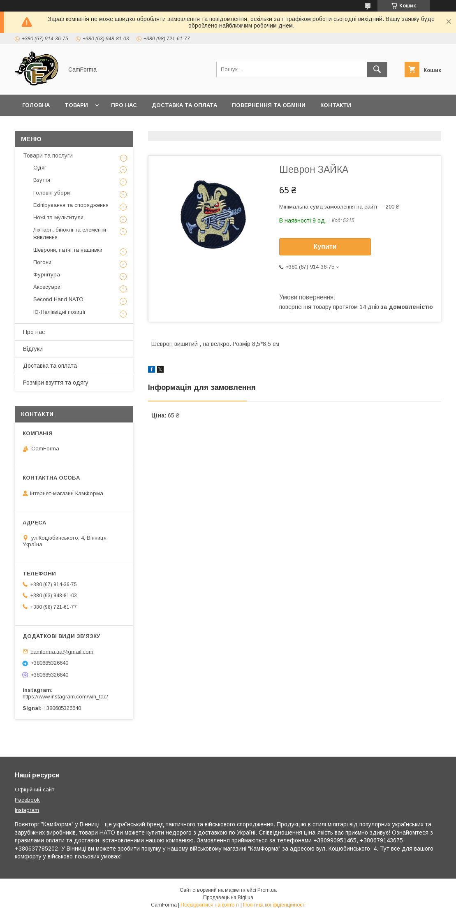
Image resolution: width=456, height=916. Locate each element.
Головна (36, 105)
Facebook (27, 800)
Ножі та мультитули (58, 217)
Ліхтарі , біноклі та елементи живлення (69, 233)
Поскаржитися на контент (210, 905)
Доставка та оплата (184, 105)
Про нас (124, 105)
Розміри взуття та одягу (55, 382)
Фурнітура (46, 274)
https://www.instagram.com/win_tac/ (65, 696)
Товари (76, 105)
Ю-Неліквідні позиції (59, 312)
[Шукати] (377, 69)
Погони (42, 262)
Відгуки (33, 349)
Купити (325, 246)
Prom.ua (267, 890)
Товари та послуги (48, 155)
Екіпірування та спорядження (71, 205)
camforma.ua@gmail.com (61, 651)
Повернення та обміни (269, 105)
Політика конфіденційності (274, 905)
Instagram (27, 810)
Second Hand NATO (58, 299)
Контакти (335, 105)
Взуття (41, 180)
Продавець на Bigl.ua (228, 897)
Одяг (39, 168)
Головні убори (51, 193)
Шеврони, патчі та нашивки (67, 250)
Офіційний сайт (34, 789)
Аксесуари (46, 287)
